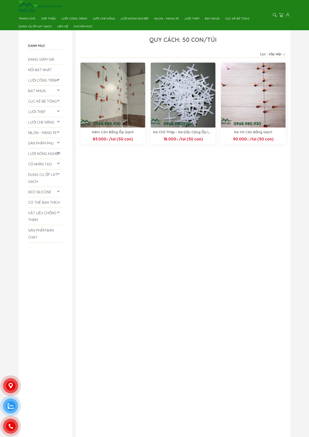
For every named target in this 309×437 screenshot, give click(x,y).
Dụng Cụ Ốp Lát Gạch (35, 26)
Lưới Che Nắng (104, 18)
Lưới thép (192, 18)
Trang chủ (27, 18)
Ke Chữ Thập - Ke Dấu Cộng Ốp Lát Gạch (183, 132)
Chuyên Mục (83, 26)
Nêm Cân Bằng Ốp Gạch (113, 132)
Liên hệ (62, 26)
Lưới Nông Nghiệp (135, 18)
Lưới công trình (74, 18)
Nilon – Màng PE (166, 18)
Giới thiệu (48, 18)
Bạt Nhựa (212, 18)
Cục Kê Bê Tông (237, 18)
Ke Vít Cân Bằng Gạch (253, 132)
